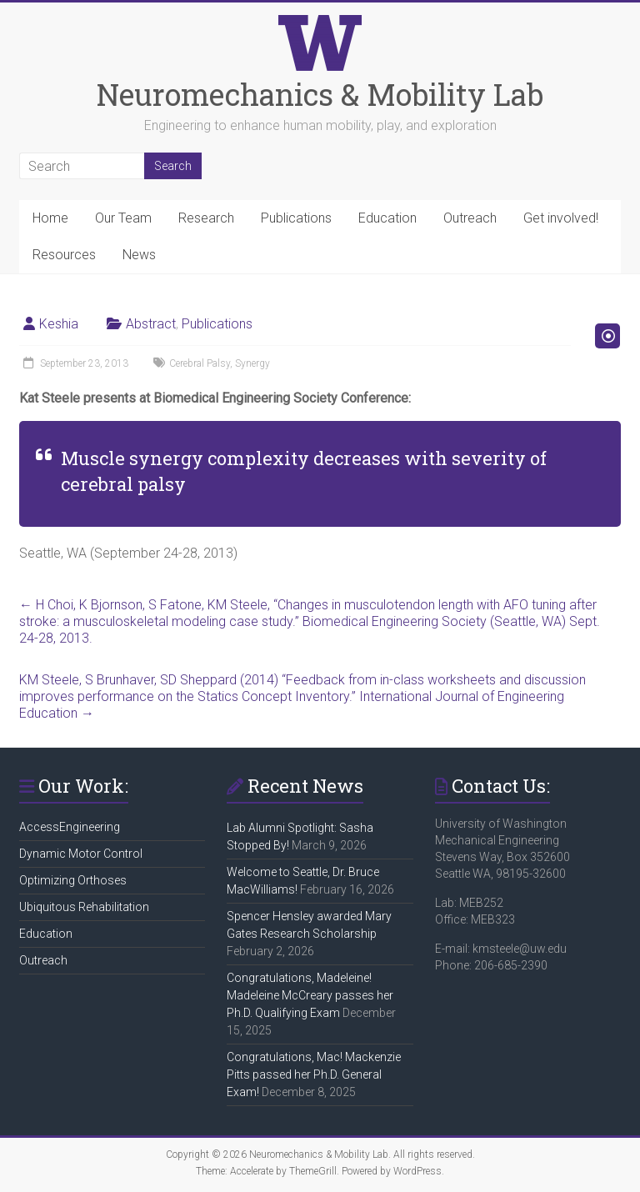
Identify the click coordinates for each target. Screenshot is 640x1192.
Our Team (123, 218)
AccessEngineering (69, 827)
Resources (64, 255)
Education (387, 218)
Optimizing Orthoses (73, 880)
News (139, 255)
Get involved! (560, 218)
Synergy (252, 363)
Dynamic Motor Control (80, 853)
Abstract (151, 324)
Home (50, 218)
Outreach (470, 218)
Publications (296, 218)
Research (206, 218)
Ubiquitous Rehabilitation (84, 907)
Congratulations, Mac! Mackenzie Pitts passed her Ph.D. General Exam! (314, 1074)
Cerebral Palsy (199, 363)
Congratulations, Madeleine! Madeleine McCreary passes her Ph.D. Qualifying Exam (310, 995)
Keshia (58, 324)
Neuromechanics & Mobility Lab (320, 94)
